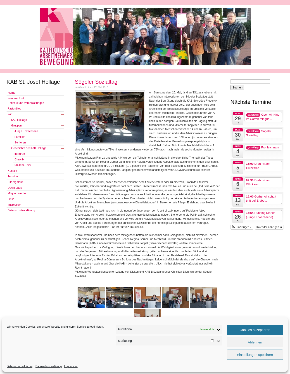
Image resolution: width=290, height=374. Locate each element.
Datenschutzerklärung (20, 366)
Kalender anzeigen (269, 227)
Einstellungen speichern (255, 355)
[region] (145, 36)
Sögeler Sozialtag (96, 82)
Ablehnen (255, 342)
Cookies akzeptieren (255, 330)
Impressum (70, 366)
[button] (133, 61)
